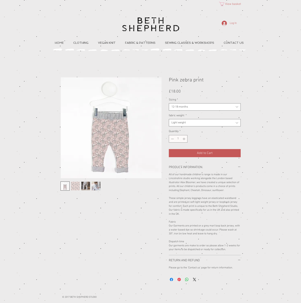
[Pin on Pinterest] (179, 279)
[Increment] (184, 138)
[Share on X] (194, 279)
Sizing (173, 99)
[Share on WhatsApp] (186, 279)
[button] (232, 4)
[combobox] (205, 107)
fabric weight (178, 115)
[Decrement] (171, 138)
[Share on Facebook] (171, 279)
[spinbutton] (178, 138)
